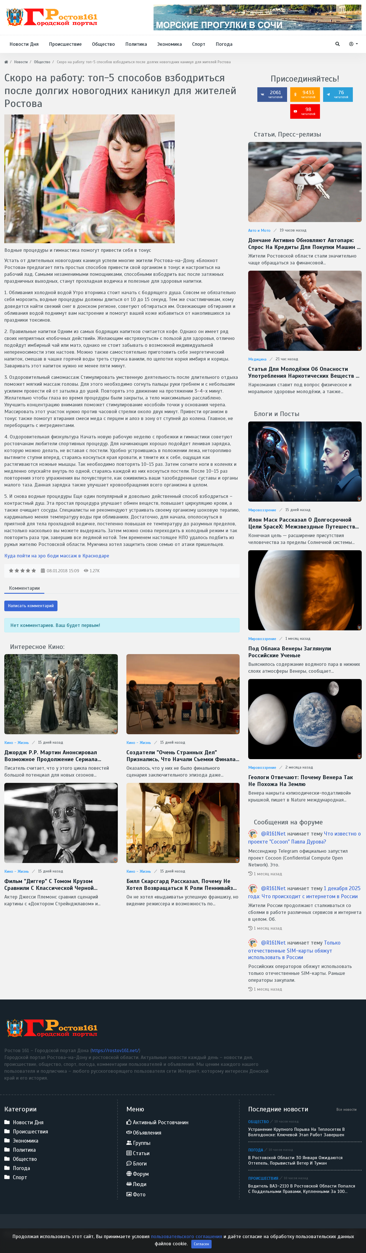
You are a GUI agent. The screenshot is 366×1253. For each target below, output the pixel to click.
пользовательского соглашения (186, 1242)
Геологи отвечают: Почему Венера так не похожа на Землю (300, 781)
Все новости (347, 1109)
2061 (272, 94)
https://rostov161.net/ (115, 1050)
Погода (255, 1150)
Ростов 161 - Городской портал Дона (46, 1233)
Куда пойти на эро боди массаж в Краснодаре (56, 556)
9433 (305, 94)
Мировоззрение (262, 510)
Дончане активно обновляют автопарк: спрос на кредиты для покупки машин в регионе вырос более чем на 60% (304, 244)
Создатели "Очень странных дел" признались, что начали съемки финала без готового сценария (181, 756)
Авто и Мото (259, 230)
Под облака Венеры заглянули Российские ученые (289, 652)
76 (337, 94)
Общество (258, 1121)
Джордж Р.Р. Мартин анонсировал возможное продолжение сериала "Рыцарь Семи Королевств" (51, 756)
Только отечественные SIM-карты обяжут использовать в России (294, 950)
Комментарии (24, 588)
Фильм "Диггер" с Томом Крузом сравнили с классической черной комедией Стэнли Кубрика (49, 885)
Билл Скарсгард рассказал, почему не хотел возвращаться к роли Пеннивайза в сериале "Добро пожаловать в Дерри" (181, 885)
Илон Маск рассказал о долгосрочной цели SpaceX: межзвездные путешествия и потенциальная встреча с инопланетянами (304, 523)
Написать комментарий (31, 605)
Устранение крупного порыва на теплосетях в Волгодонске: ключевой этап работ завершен (296, 1132)
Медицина (257, 359)
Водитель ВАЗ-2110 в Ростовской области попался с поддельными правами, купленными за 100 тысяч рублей (301, 1188)
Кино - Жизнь (16, 742)
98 (305, 111)
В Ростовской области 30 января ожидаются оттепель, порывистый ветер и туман (295, 1160)
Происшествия (263, 1178)
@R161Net (273, 833)
